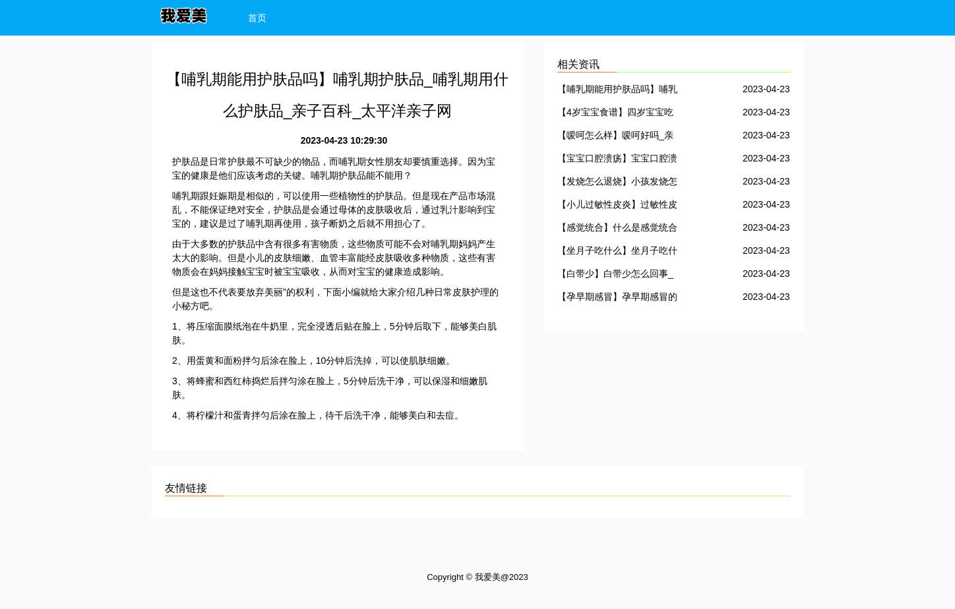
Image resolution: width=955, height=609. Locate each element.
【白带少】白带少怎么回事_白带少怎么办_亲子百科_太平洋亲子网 (615, 275)
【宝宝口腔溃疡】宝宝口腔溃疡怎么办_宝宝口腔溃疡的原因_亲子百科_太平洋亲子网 (617, 160)
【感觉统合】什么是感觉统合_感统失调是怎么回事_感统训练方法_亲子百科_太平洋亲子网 (617, 229)
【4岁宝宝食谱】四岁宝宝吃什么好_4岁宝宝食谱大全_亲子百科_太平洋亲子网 (615, 114)
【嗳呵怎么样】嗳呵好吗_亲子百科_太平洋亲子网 (615, 137)
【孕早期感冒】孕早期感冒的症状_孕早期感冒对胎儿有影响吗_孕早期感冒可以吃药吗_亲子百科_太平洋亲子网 (617, 298)
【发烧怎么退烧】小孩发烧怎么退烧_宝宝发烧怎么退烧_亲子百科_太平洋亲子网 (617, 183)
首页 (257, 18)
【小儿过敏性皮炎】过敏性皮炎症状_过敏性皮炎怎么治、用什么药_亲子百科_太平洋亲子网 (617, 206)
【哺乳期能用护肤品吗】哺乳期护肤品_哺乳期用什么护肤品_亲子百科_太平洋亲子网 (617, 91)
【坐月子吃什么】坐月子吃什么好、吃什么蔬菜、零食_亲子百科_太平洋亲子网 (617, 252)
